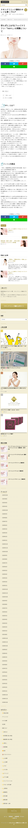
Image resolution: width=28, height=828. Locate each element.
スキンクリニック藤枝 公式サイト (14, 306)
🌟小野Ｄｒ (4, 743)
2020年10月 (5, 645)
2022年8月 (4, 604)
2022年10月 (5, 596)
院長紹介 (11, 816)
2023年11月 (5, 547)
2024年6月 (4, 525)
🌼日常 (3, 750)
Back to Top (14, 811)
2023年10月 (5, 551)
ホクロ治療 (4, 391)
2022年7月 (4, 608)
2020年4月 (4, 653)
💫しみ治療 (4, 758)
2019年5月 (4, 676)
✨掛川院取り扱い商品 (7, 735)
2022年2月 (4, 627)
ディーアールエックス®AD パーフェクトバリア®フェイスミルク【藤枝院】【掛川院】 (17, 448)
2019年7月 (4, 668)
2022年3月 (4, 623)
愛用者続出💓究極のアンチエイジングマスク (10, 367)
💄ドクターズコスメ (6, 369)
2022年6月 (4, 611)
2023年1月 (4, 585)
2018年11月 (5, 698)
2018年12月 (5, 694)
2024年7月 (4, 521)
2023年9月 (4, 555)
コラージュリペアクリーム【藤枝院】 (16, 462)
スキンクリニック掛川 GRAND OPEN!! (10, 409)
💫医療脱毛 (4, 792)
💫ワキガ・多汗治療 (6, 784)
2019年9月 (4, 660)
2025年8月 (4, 498)
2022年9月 (4, 600)
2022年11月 (5, 593)
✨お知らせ (4, 411)
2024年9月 (4, 513)
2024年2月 (4, 536)
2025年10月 (5, 495)
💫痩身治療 (4, 799)
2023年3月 (4, 578)
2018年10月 (5, 702)
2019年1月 (4, 691)
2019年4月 (4, 679)
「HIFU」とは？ (7, 95)
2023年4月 (4, 574)
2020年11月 (5, 642)
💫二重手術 (4, 788)
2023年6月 (4, 566)
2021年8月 (4, 634)
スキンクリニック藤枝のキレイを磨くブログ (12, 11)
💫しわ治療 (4, 762)
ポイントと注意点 (7, 98)
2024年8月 (4, 517)
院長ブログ (4, 728)
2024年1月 (4, 540)
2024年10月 (5, 510)
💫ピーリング (5, 773)
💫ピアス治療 (5, 777)
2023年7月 (4, 563)
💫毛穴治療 (4, 796)
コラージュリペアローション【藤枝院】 (17, 479)
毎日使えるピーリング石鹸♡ (7, 433)
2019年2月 (4, 687)
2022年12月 (5, 589)
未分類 (3, 724)
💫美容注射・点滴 (6, 803)
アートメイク (5, 716)
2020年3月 (4, 657)
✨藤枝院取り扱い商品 (7, 739)
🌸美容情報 (4, 746)
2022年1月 (4, 630)
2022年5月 (4, 615)
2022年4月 (4, 619)
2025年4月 (4, 502)
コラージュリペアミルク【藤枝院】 (16, 471)
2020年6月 (4, 649)
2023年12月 (5, 544)
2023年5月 (4, 570)
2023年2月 (4, 581)
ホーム (5, 816)
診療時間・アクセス (19, 816)
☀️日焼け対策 (5, 713)
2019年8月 (4, 664)
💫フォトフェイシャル (7, 780)
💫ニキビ (4, 349)
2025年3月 (4, 506)
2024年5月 (4, 529)
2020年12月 (5, 638)
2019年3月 (4, 683)
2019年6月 (4, 672)
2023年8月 (4, 559)
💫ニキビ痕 (8, 349)
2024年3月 (4, 532)
